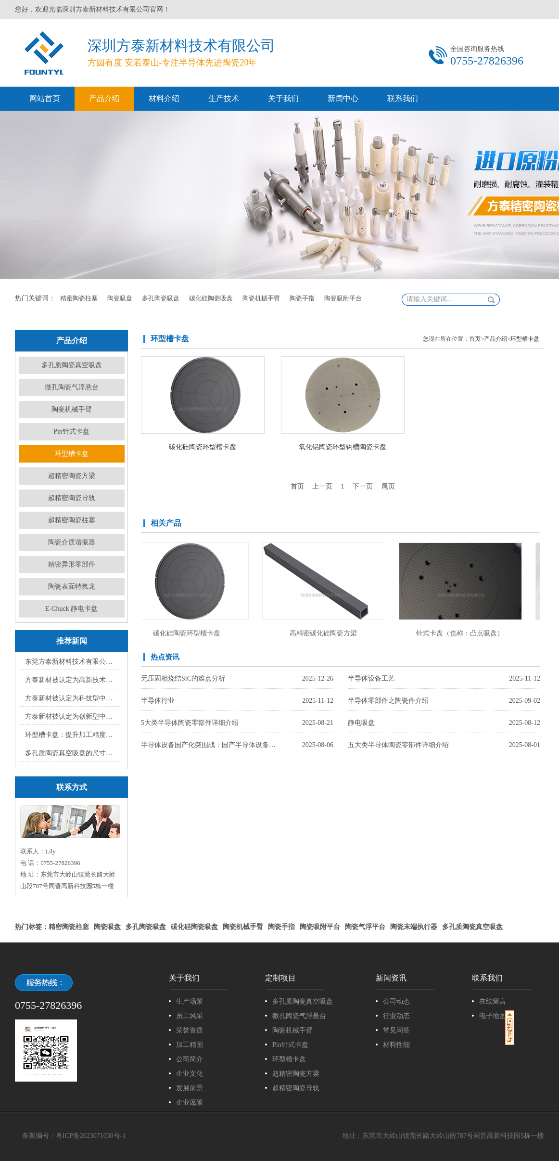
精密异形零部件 (71, 564)
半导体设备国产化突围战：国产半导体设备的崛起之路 (210, 744)
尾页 (388, 486)
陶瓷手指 (302, 298)
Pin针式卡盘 (71, 431)
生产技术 (223, 98)
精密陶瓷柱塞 (79, 298)
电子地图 (492, 1015)
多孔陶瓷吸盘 (160, 298)
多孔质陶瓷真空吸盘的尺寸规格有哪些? (70, 753)
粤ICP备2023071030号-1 (91, 1135)
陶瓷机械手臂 (261, 298)
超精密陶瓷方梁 (71, 475)
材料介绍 (164, 98)
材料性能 (396, 1044)
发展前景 (189, 1088)
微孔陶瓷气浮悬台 (72, 387)
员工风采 (189, 1015)
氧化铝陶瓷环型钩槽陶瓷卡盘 (342, 447)
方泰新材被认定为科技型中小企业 (70, 698)
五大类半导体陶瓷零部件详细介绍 (398, 744)
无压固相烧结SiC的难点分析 (183, 678)
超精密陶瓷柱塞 (71, 520)
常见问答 (396, 1030)
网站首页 (44, 98)
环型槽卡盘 (72, 453)
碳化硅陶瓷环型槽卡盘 (202, 447)
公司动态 (396, 1001)
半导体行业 (158, 700)
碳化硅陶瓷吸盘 (211, 298)
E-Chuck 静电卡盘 (71, 608)
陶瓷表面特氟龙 (71, 586)
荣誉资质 (189, 1030)
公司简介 (189, 1059)
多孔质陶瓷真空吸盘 (71, 365)
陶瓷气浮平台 (365, 926)
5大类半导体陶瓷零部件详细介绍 (190, 722)
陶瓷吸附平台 (343, 298)
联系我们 (402, 98)
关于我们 (283, 98)
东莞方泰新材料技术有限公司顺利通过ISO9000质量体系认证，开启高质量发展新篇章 (70, 661)
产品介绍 (104, 98)
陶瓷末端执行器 (413, 926)
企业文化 (189, 1073)
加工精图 (189, 1044)
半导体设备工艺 (371, 678)
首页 (475, 338)
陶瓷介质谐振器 (71, 542)
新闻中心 (343, 98)
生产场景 (189, 1001)
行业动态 (396, 1015)
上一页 (322, 486)
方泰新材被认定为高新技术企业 (70, 680)
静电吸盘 (361, 722)
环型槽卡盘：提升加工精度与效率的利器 (70, 734)
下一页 (363, 486)
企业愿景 (189, 1102)
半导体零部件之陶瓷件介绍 (388, 700)
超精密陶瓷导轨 (71, 498)
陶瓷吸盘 (119, 298)
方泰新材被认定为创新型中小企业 (70, 716)
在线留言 (492, 1001)
